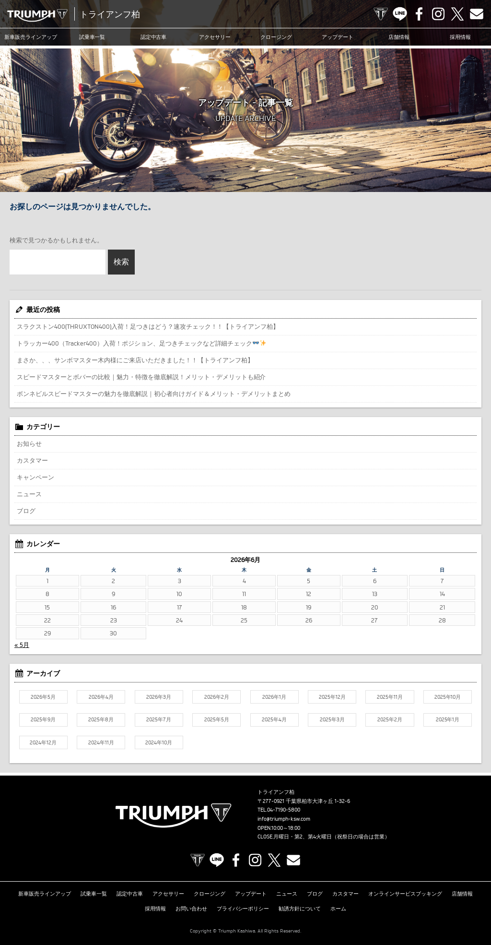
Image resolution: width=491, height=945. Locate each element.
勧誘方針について (300, 908)
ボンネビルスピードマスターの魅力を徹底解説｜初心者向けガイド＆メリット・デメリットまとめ (154, 393)
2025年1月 (448, 719)
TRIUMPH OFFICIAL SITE (381, 14)
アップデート (337, 37)
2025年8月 (101, 719)
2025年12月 (332, 697)
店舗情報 (398, 37)
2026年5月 (43, 697)
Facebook (419, 14)
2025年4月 (274, 719)
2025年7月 (158, 719)
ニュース (29, 494)
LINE (400, 14)
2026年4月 (101, 697)
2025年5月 (216, 719)
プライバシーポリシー (243, 908)
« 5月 (21, 644)
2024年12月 (43, 742)
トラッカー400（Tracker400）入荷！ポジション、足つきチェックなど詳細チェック (141, 343)
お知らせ (29, 443)
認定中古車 (153, 37)
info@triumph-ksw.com (283, 818)
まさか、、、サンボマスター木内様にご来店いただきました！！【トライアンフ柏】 (135, 360)
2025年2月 (389, 719)
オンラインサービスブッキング (405, 893)
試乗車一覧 (92, 37)
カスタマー (32, 460)
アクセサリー (215, 37)
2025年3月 (332, 719)
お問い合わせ (191, 908)
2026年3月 (158, 697)
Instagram (438, 14)
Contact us (476, 14)
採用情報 (460, 37)
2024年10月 (158, 742)
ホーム (338, 908)
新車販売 (30, 37)
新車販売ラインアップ (44, 893)
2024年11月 (101, 742)
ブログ (26, 510)
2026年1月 (274, 697)
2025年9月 (43, 719)
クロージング (276, 37)
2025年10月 (447, 697)
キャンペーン (35, 477)
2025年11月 (390, 697)
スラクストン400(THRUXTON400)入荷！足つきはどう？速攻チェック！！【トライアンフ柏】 (148, 326)
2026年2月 (216, 697)
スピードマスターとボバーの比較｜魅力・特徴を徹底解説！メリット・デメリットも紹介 (141, 377)
